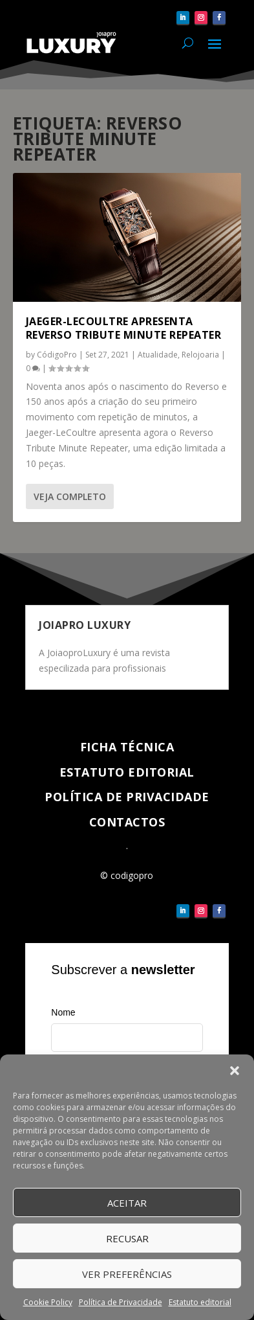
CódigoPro (57, 354)
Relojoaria (200, 354)
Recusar (127, 1238)
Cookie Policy (47, 1302)
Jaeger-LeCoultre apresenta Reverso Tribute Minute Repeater (124, 328)
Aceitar (127, 1202)
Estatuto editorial (200, 1302)
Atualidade (158, 354)
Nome (63, 1012)
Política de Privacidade (120, 1302)
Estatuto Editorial (127, 772)
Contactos (127, 822)
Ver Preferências (127, 1274)
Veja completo (70, 496)
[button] (234, 1070)
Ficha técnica (127, 747)
